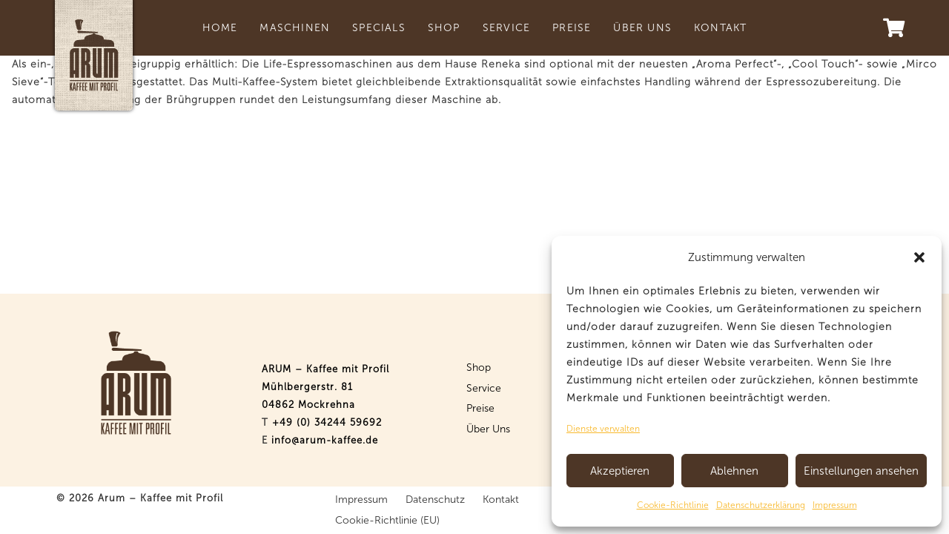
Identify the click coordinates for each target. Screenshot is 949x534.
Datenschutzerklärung (760, 505)
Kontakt (501, 499)
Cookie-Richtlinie (673, 505)
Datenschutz (435, 499)
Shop (478, 367)
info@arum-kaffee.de (324, 440)
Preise (480, 408)
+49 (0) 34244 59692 (327, 422)
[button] (919, 257)
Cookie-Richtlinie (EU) (387, 520)
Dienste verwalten (603, 428)
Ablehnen (734, 471)
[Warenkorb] (893, 28)
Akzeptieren (619, 471)
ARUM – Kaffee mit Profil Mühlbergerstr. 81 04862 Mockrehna (325, 386)
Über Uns (488, 429)
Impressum (835, 505)
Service (483, 388)
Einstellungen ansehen (861, 471)
